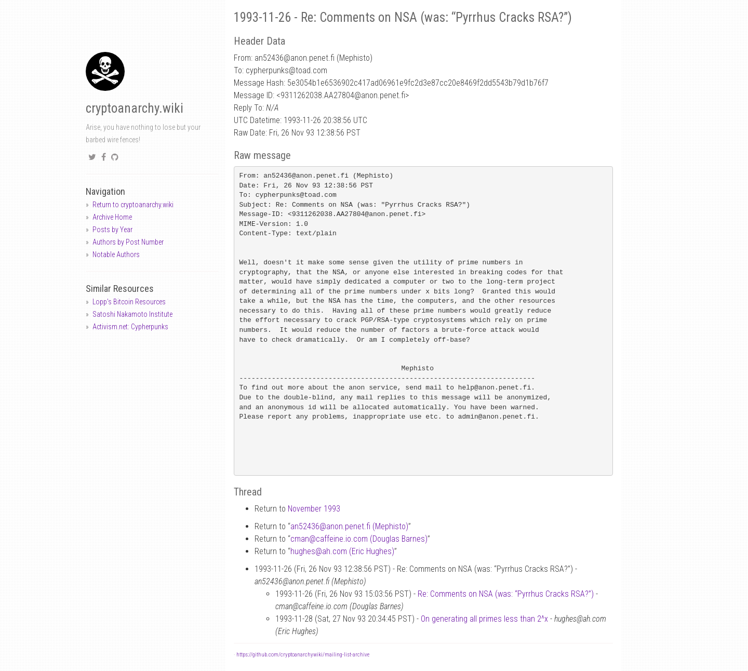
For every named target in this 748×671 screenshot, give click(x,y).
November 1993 (314, 509)
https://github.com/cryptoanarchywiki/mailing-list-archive (302, 654)
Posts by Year (112, 229)
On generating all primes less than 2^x (484, 619)
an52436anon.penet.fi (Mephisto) (349, 526)
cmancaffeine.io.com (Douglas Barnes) (359, 539)
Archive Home (112, 217)
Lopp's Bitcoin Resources (129, 302)
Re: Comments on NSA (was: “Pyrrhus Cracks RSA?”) (506, 594)
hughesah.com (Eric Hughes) (342, 551)
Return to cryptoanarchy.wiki (132, 204)
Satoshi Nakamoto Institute (132, 314)
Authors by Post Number (128, 242)
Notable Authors (116, 254)
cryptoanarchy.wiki (134, 108)
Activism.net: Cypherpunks (130, 327)
